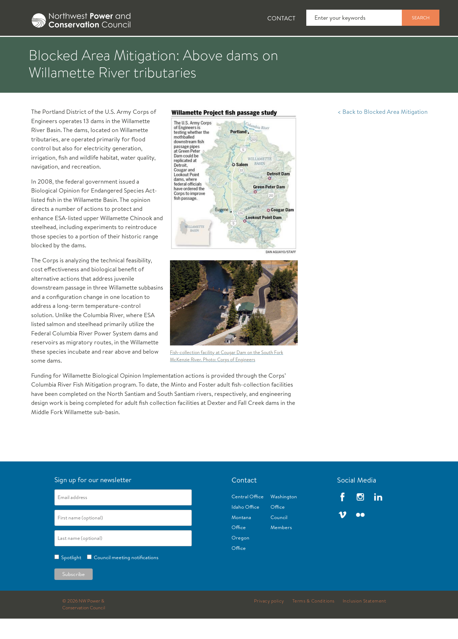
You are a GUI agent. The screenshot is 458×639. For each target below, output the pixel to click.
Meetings (263, 46)
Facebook (342, 517)
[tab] (21, 46)
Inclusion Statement (364, 621)
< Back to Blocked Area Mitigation (382, 132)
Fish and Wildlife (127, 46)
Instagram (360, 517)
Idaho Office (245, 527)
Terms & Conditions (313, 621)
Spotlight (70, 577)
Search (421, 17)
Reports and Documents (336, 46)
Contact (281, 18)
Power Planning (200, 46)
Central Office (248, 517)
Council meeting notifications (125, 577)
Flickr (360, 535)
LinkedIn (378, 517)
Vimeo (342, 535)
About (27, 46)
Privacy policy (269, 621)
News (69, 46)
